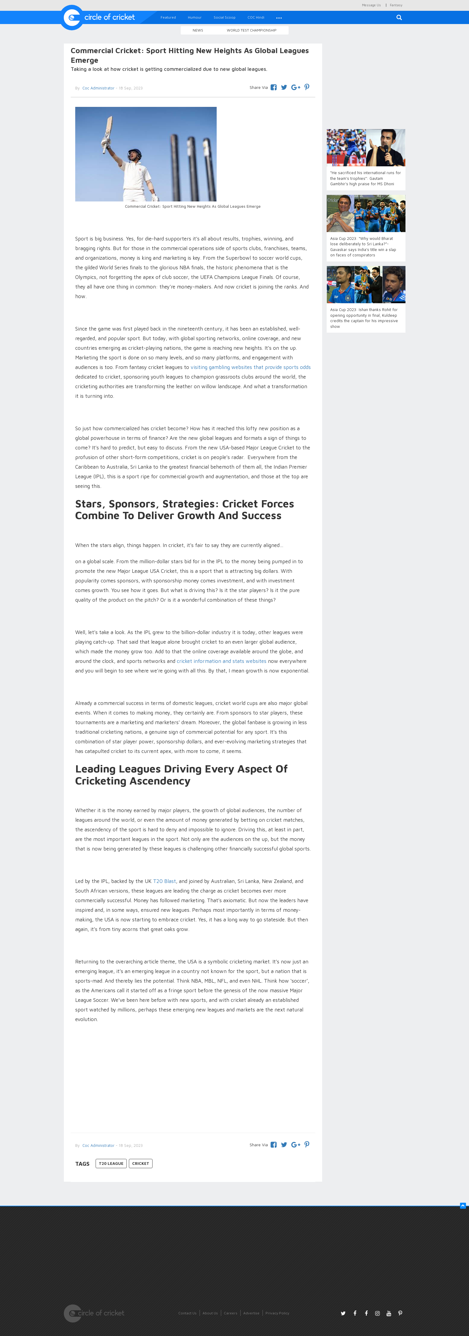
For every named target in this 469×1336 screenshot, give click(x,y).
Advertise (251, 1313)
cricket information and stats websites (221, 661)
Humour (195, 17)
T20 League (111, 1163)
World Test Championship (252, 30)
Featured (168, 17)
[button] (279, 17)
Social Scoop (225, 17)
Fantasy (396, 5)
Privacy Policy (277, 1313)
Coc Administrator (97, 88)
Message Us (371, 5)
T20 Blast (164, 881)
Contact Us (187, 1313)
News (198, 30)
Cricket (140, 1163)
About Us (210, 1313)
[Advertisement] (193, 1079)
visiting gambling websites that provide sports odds (251, 367)
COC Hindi (256, 17)
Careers (230, 1313)
